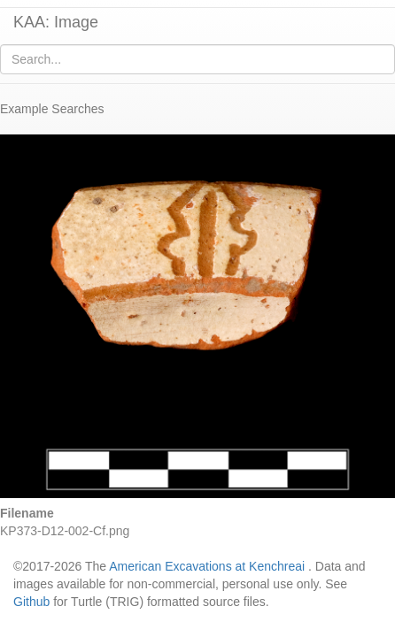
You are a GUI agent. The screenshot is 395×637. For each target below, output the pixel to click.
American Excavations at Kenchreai (207, 566)
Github (31, 602)
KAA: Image (55, 22)
